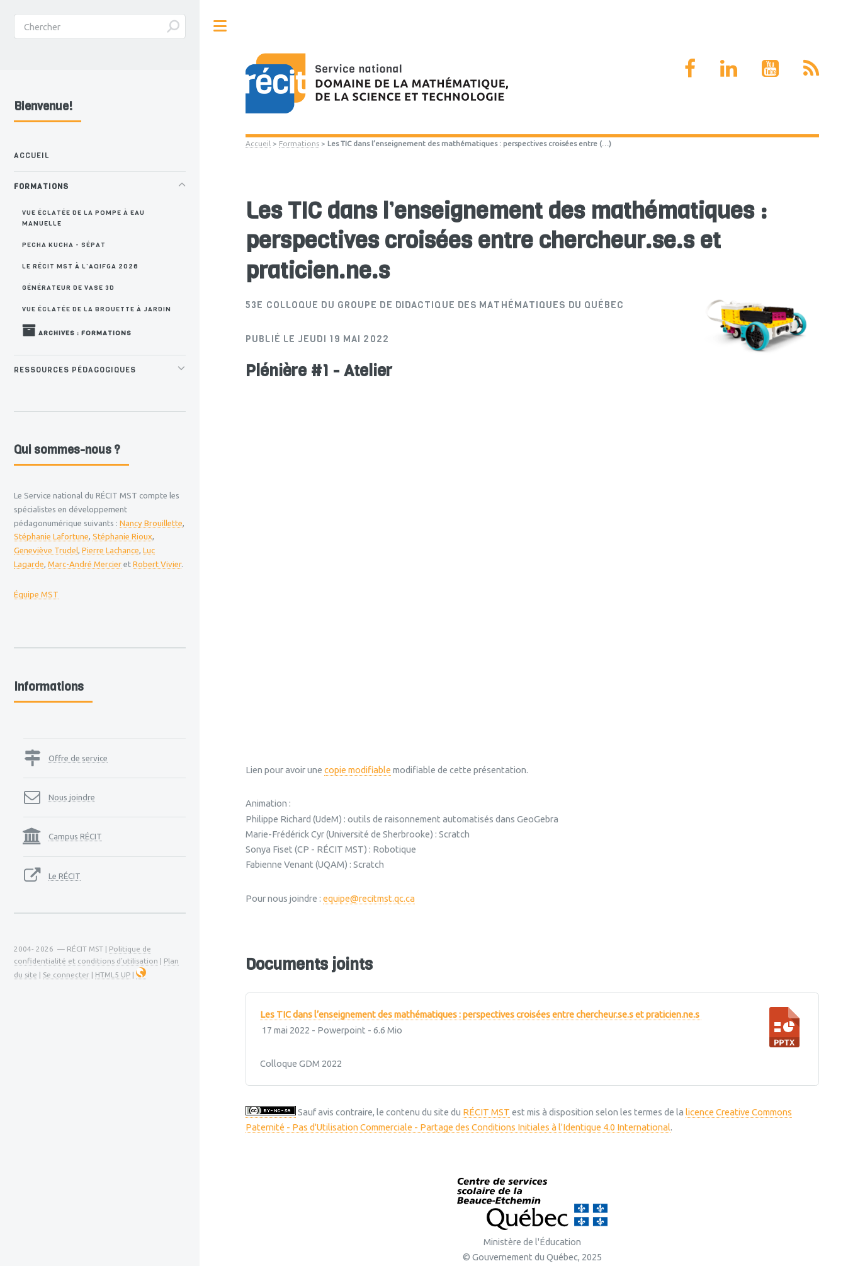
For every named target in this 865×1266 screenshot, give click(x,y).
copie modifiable (357, 769)
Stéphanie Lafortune (51, 536)
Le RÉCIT (64, 876)
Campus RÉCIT (75, 836)
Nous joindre (71, 797)
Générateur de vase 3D (68, 287)
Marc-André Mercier (85, 564)
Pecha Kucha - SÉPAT (64, 244)
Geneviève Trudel (46, 550)
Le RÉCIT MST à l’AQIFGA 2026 (80, 266)
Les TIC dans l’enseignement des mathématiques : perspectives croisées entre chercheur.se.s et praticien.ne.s (480, 1014)
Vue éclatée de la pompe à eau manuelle (83, 217)
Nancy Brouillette (151, 523)
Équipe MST (36, 594)
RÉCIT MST (486, 1112)
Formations (299, 143)
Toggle (220, 26)
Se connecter (66, 974)
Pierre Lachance (110, 550)
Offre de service (78, 758)
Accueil (258, 143)
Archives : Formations (77, 330)
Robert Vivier (157, 564)
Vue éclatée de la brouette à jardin (96, 308)
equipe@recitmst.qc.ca (369, 898)
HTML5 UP (112, 974)
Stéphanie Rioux (122, 536)
